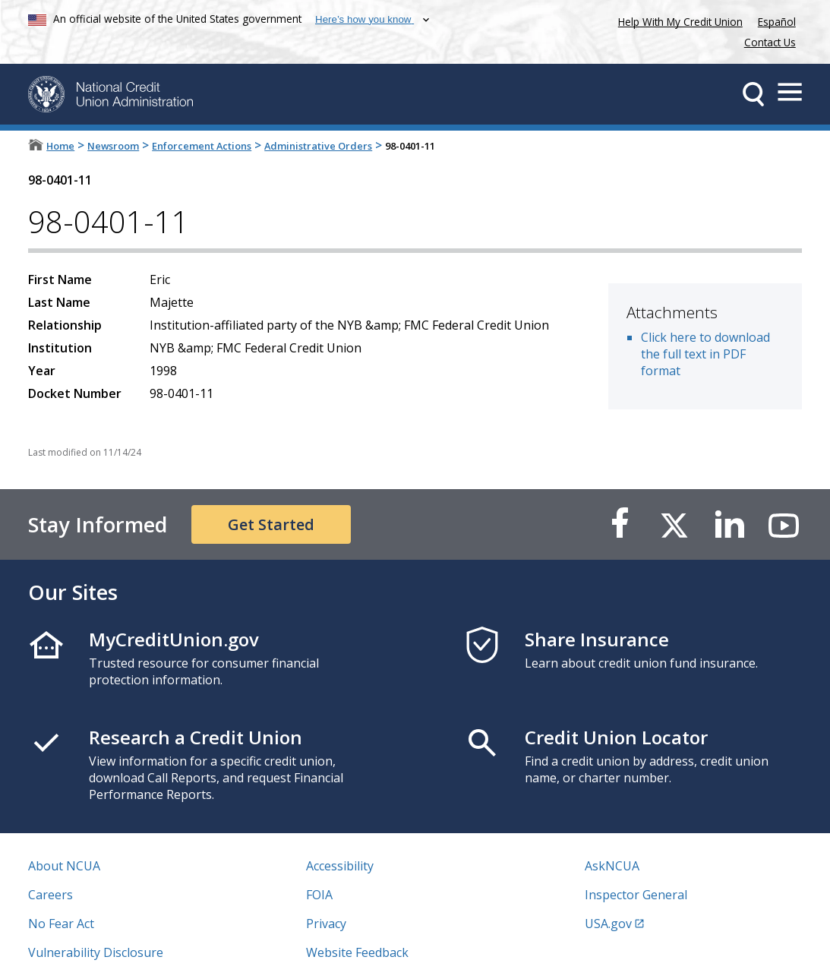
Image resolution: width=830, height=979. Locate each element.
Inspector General (636, 894)
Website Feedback (357, 952)
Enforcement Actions (201, 146)
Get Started (271, 524)
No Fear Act (61, 923)
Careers (50, 894)
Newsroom (113, 146)
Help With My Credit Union (677, 20)
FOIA (319, 894)
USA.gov (608, 923)
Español (777, 21)
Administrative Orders (318, 146)
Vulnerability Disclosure (95, 952)
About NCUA (64, 865)
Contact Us (770, 42)
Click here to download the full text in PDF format (705, 354)
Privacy (326, 923)
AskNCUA (612, 865)
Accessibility (340, 865)
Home (60, 146)
